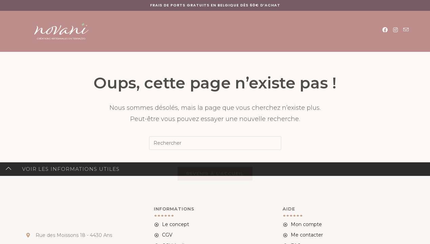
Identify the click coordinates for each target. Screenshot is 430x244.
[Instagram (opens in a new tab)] (395, 30)
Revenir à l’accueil (215, 177)
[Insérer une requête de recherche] (215, 143)
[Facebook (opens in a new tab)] (385, 30)
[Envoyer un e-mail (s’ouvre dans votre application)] (406, 30)
